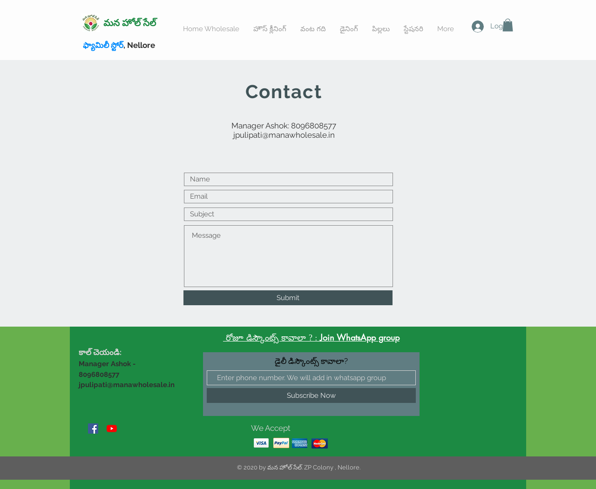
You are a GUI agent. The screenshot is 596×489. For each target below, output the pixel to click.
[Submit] (288, 297)
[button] (507, 25)
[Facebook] (93, 428)
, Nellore (119, 45)
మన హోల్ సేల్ (129, 22)
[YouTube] (112, 428)
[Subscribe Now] (311, 395)
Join (328, 337)
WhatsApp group (368, 337)
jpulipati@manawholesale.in (284, 135)
